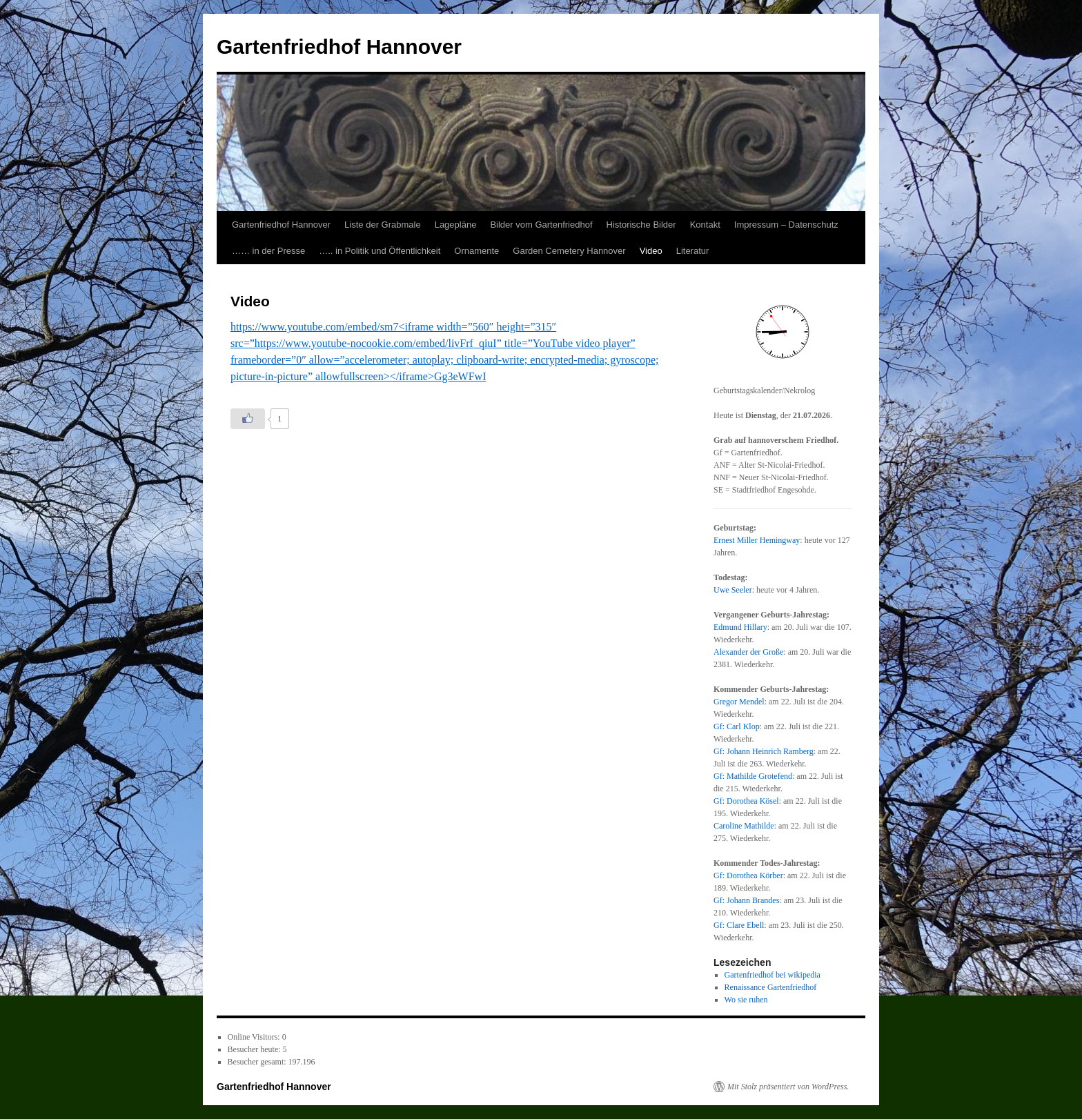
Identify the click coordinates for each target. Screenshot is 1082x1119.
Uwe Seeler (733, 590)
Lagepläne (456, 224)
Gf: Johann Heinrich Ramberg (764, 751)
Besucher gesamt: (258, 1062)
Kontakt (705, 224)
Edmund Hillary (740, 627)
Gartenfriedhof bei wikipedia (772, 975)
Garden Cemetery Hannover (569, 251)
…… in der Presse (268, 251)
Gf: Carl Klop (737, 726)
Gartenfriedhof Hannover (339, 46)
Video (651, 251)
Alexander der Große (748, 652)
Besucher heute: (255, 1049)
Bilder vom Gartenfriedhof (541, 224)
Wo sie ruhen (746, 999)
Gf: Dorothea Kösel (746, 801)
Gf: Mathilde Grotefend (753, 776)
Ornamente (476, 251)
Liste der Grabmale (382, 224)
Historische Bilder (641, 224)
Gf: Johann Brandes (746, 900)
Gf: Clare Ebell (739, 925)
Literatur (692, 251)
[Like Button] (247, 418)
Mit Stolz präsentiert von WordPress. (788, 1086)
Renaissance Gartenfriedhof (771, 987)
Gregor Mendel (739, 701)
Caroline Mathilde (744, 826)
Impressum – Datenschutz (786, 224)
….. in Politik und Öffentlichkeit (379, 251)
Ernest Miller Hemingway (757, 540)
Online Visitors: (255, 1037)
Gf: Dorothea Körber (748, 875)
